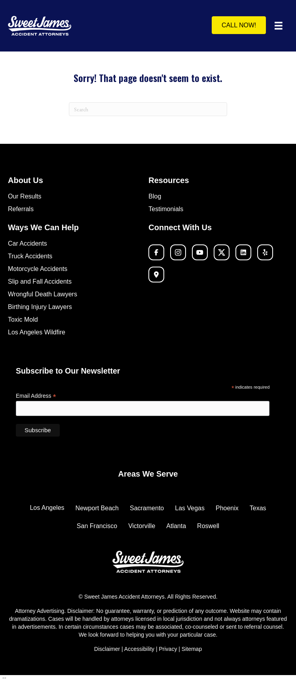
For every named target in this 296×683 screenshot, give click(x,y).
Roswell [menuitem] (208, 526)
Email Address (36, 396)
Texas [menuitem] (258, 508)
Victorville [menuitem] (141, 526)
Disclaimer (107, 649)
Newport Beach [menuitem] (97, 508)
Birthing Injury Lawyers (40, 306)
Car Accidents (27, 243)
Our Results (24, 196)
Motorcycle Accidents (37, 268)
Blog (154, 196)
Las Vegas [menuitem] (190, 508)
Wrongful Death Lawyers (42, 294)
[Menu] (278, 25)
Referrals (21, 209)
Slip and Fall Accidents (40, 281)
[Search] (148, 109)
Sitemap (192, 649)
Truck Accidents (30, 256)
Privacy (168, 649)
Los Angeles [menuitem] (47, 507)
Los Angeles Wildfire (36, 332)
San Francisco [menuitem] (97, 526)
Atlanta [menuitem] (176, 526)
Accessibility (140, 649)
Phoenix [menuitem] (227, 508)
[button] (156, 252)
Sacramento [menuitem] (147, 508)
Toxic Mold (23, 319)
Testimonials (165, 209)
